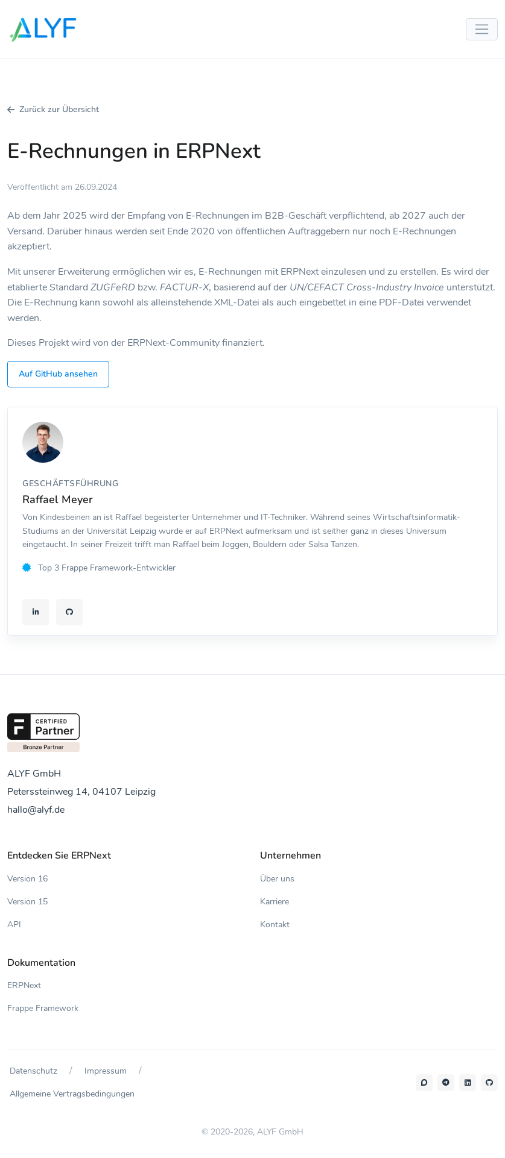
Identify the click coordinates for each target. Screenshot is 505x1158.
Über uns (277, 878)
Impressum (105, 1071)
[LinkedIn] (467, 1082)
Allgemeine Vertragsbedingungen (72, 1094)
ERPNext (24, 985)
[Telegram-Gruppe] (445, 1082)
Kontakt (275, 924)
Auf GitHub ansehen (58, 374)
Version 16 (27, 878)
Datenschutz (33, 1071)
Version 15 (27, 901)
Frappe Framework (42, 1008)
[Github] (489, 1082)
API (14, 924)
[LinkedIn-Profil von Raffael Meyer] (35, 612)
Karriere (274, 901)
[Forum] (424, 1082)
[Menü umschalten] (482, 29)
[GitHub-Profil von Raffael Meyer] (69, 612)
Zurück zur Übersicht (53, 109)
